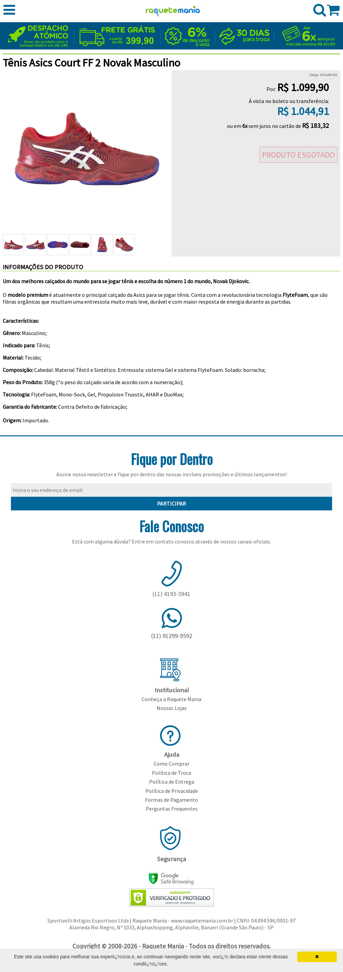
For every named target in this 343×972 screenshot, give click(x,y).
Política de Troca (171, 772)
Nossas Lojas (172, 708)
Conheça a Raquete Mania (171, 699)
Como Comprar (171, 763)
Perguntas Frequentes (172, 808)
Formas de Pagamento (171, 799)
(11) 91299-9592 (171, 636)
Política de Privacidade (171, 790)
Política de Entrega (171, 781)
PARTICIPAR (171, 503)
